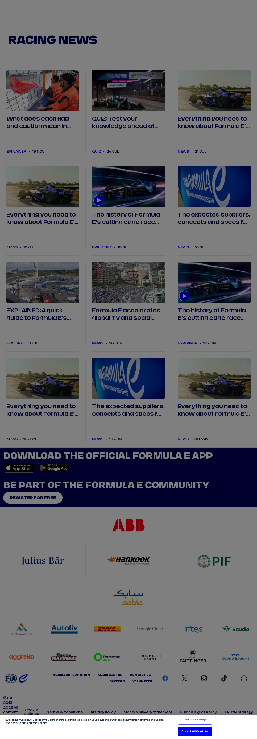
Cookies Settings (195, 720)
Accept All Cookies (194, 731)
